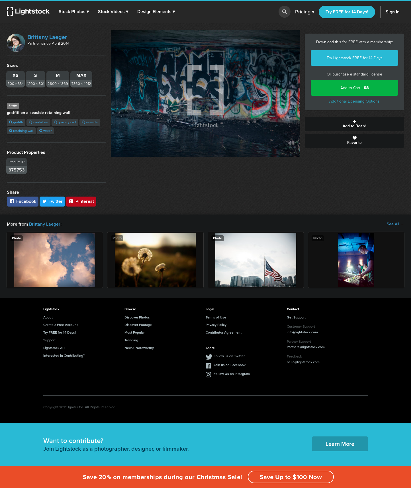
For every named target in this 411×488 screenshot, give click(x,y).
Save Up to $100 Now (291, 477)
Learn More (340, 444)
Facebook (22, 201)
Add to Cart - (354, 88)
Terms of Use (216, 317)
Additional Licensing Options (354, 101)
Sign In (393, 12)
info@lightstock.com (302, 332)
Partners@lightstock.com (306, 347)
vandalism (38, 122)
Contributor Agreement (224, 332)
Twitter (52, 201)
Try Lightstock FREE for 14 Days (355, 58)
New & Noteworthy (139, 347)
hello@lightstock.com (303, 362)
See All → (395, 224)
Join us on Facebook (230, 364)
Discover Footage (138, 324)
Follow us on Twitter (229, 356)
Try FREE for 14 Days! (347, 12)
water (45, 130)
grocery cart (65, 122)
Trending (131, 340)
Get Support (296, 317)
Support (49, 340)
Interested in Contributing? (64, 355)
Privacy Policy (216, 324)
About (48, 317)
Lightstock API (54, 347)
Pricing (304, 12)
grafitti (16, 122)
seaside (90, 122)
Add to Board (354, 124)
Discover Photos (137, 317)
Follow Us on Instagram (232, 373)
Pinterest (81, 201)
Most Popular (134, 332)
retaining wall (21, 130)
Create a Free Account (60, 324)
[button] (74, 11)
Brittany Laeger (47, 37)
